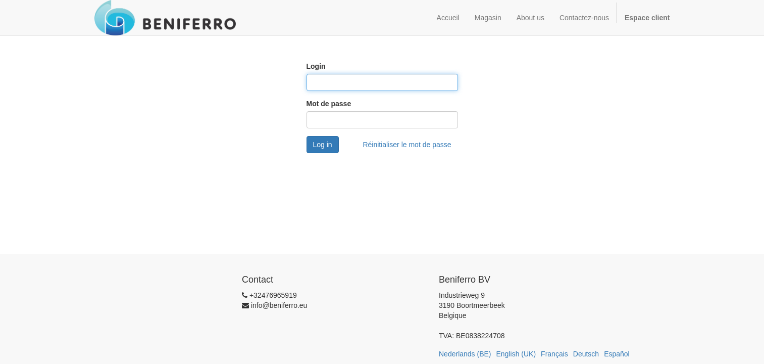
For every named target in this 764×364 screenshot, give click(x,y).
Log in (322, 145)
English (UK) (516, 354)
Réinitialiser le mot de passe (407, 145)
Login (316, 66)
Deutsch (586, 354)
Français (554, 354)
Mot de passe (329, 104)
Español (617, 354)
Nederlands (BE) (465, 354)
